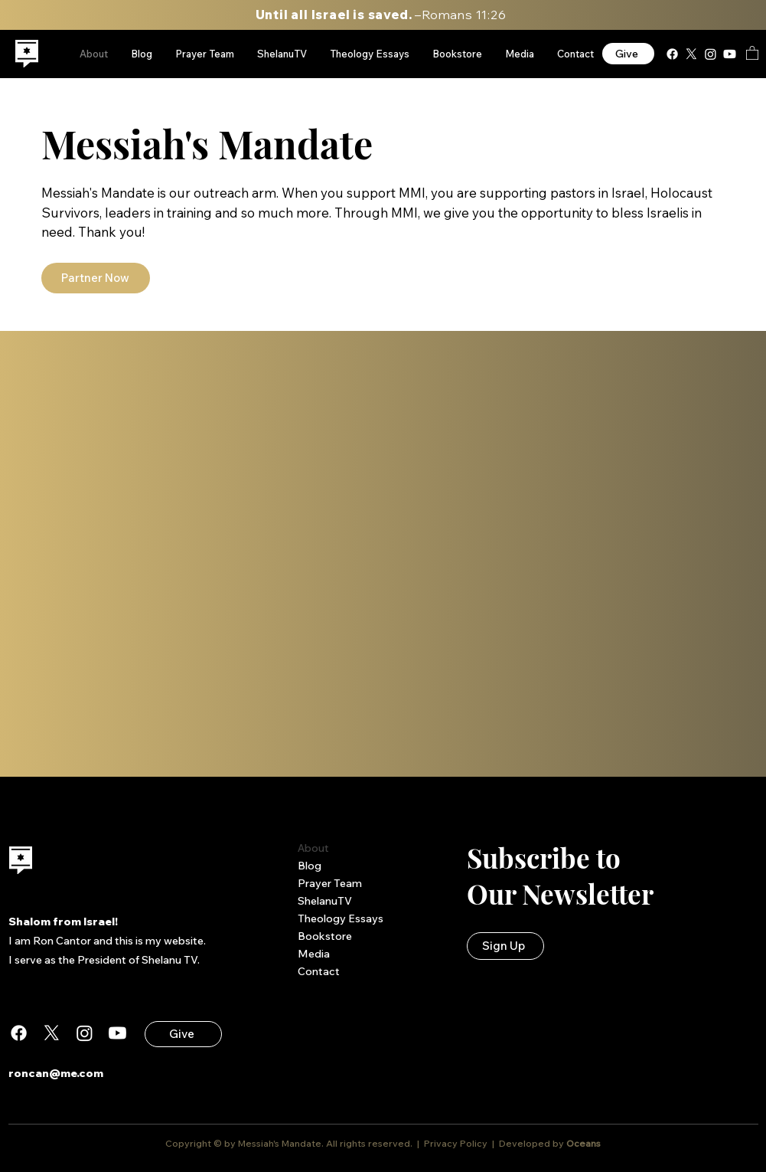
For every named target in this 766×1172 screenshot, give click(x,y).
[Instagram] (710, 54)
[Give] (628, 53)
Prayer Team (330, 883)
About (313, 848)
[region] (27, 54)
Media (314, 954)
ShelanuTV (325, 901)
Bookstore (325, 936)
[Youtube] (729, 54)
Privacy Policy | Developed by (494, 1143)
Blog (309, 865)
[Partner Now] (95, 278)
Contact (319, 971)
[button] (752, 52)
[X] (691, 54)
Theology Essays (340, 918)
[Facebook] (672, 54)
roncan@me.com (55, 1073)
